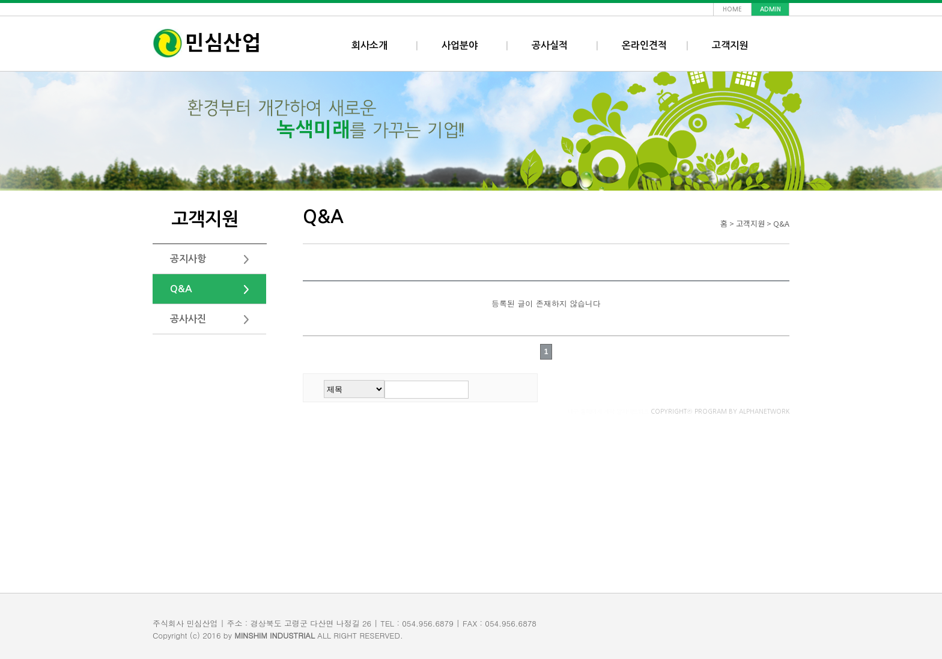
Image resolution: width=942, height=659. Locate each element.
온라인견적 (644, 45)
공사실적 (550, 45)
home (732, 9)
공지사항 (188, 258)
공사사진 (188, 318)
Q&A (181, 288)
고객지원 (730, 45)
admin (770, 9)
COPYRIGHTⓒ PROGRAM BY (678, 411)
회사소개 (369, 45)
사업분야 (460, 45)
